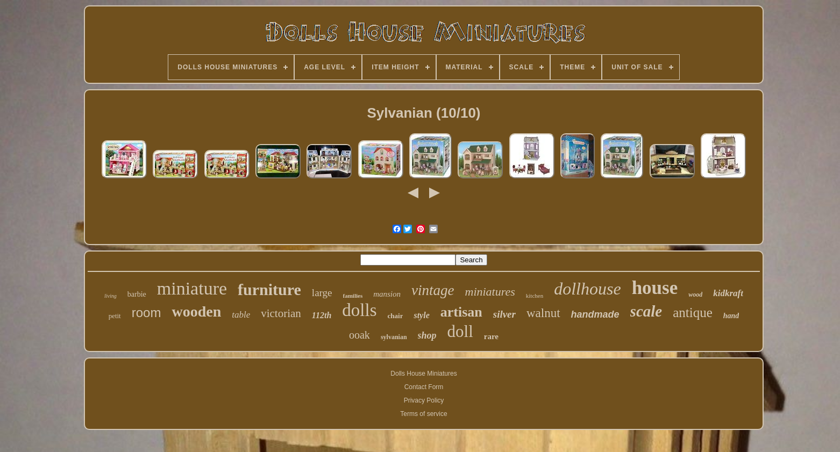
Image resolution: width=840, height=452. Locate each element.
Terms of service (423, 414)
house (655, 287)
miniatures (490, 291)
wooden (196, 311)
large (322, 292)
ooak (359, 335)
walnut (543, 313)
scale (646, 311)
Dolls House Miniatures (423, 373)
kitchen (534, 295)
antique (693, 312)
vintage (432, 290)
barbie (136, 294)
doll (460, 331)
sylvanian (394, 337)
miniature (192, 288)
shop (427, 335)
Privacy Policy (424, 400)
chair (395, 316)
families (353, 295)
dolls (359, 310)
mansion (387, 294)
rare (491, 336)
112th (321, 315)
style (421, 315)
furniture (269, 289)
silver (504, 314)
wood (695, 294)
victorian (281, 313)
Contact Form (424, 387)
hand (731, 316)
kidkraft (728, 293)
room (146, 312)
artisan (461, 312)
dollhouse (587, 288)
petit (115, 316)
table (241, 315)
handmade (595, 314)
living (110, 296)
